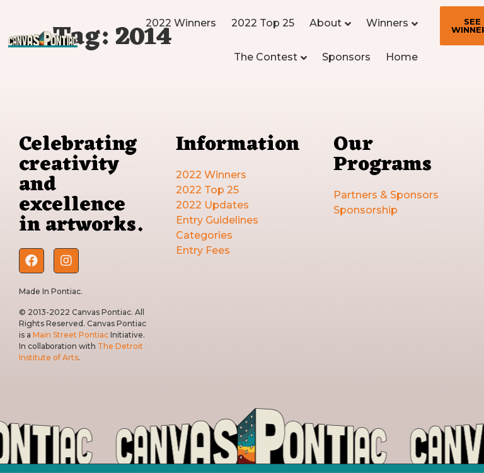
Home (402, 57)
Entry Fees (203, 250)
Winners (387, 23)
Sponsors (346, 57)
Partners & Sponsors (386, 195)
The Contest (265, 57)
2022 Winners (181, 23)
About (325, 23)
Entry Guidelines (217, 220)
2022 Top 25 (262, 23)
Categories (204, 235)
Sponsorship (365, 210)
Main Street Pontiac (70, 334)
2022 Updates (212, 205)
